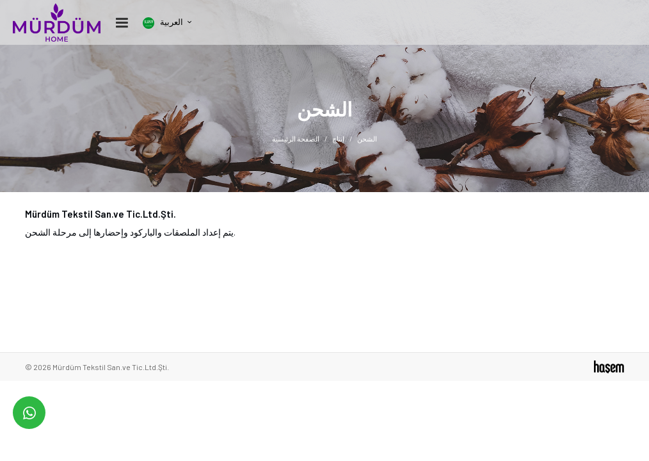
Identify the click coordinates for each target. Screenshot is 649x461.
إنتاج (338, 138)
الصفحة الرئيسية (295, 138)
